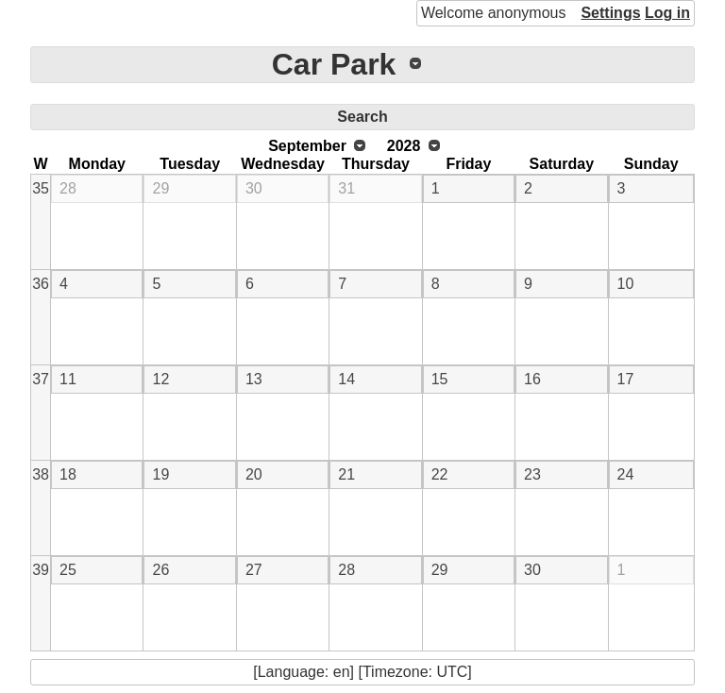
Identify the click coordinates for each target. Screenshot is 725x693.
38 (40, 474)
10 (625, 284)
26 (160, 570)
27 (253, 570)
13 (253, 379)
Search (362, 117)
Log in (667, 13)
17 (625, 379)
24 (625, 474)
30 (253, 188)
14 (346, 379)
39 (40, 570)
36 (40, 284)
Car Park (334, 64)
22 (439, 474)
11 (67, 379)
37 (40, 379)
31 (346, 188)
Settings (610, 13)
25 (67, 570)
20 (253, 474)
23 (532, 474)
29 (160, 188)
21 (346, 474)
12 (160, 379)
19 (160, 474)
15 (439, 379)
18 (67, 474)
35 (40, 188)
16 (532, 379)
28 (67, 188)
